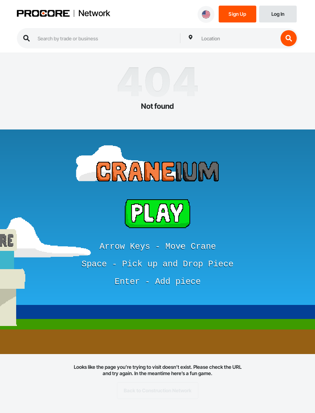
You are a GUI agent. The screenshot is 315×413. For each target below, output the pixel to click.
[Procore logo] (43, 14)
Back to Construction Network (157, 390)
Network (94, 13)
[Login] (278, 13)
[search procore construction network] (105, 38)
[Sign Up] (237, 13)
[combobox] (238, 38)
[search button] (289, 38)
